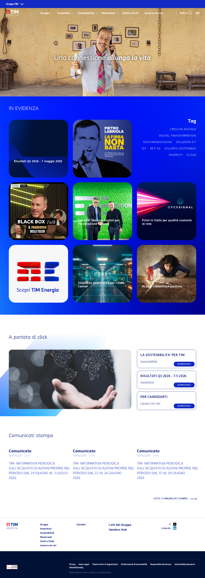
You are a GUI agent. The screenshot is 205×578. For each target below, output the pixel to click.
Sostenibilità (86, 13)
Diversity (176, 154)
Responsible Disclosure (160, 564)
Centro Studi (130, 13)
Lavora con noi (154, 13)
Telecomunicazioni (157, 142)
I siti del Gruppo (120, 525)
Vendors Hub (118, 529)
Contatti (81, 524)
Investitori (63, 13)
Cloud (191, 154)
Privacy (72, 564)
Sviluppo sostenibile (180, 148)
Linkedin (170, 528)
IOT (144, 148)
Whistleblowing (76, 567)
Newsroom (108, 13)
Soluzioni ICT (186, 142)
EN (197, 13)
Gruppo (45, 13)
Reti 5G (155, 148)
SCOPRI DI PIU (184, 364)
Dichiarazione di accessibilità (134, 564)
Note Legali (84, 564)
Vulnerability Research (184, 564)
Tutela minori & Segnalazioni (105, 564)
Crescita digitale (183, 129)
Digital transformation (177, 135)
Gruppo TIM (12, 4)
